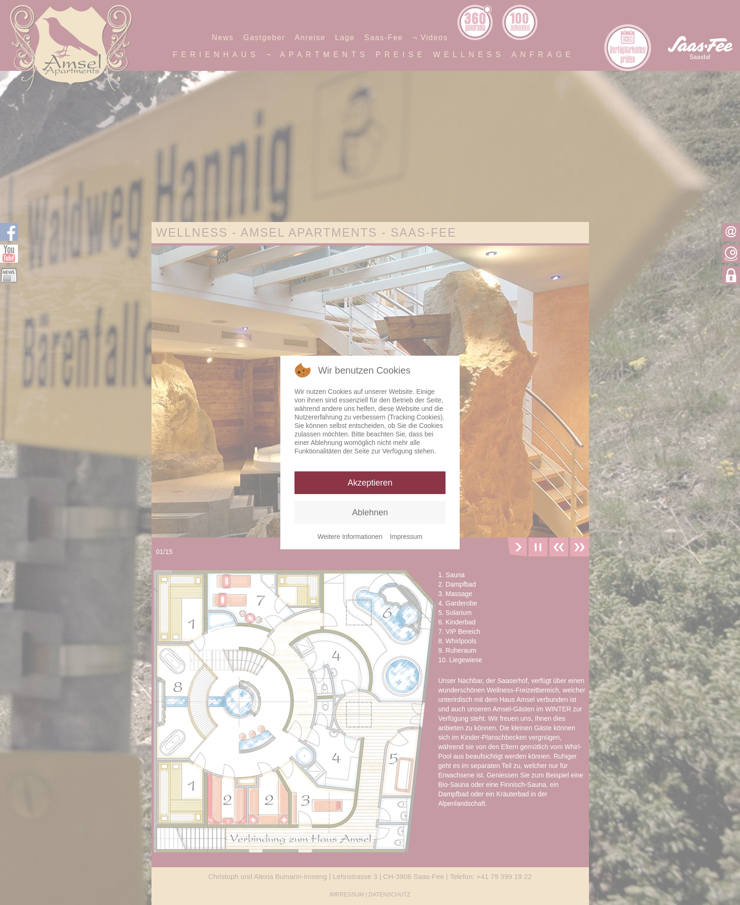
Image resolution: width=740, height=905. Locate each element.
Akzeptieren (369, 482)
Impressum (406, 536)
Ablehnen (370, 512)
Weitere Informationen (350, 536)
